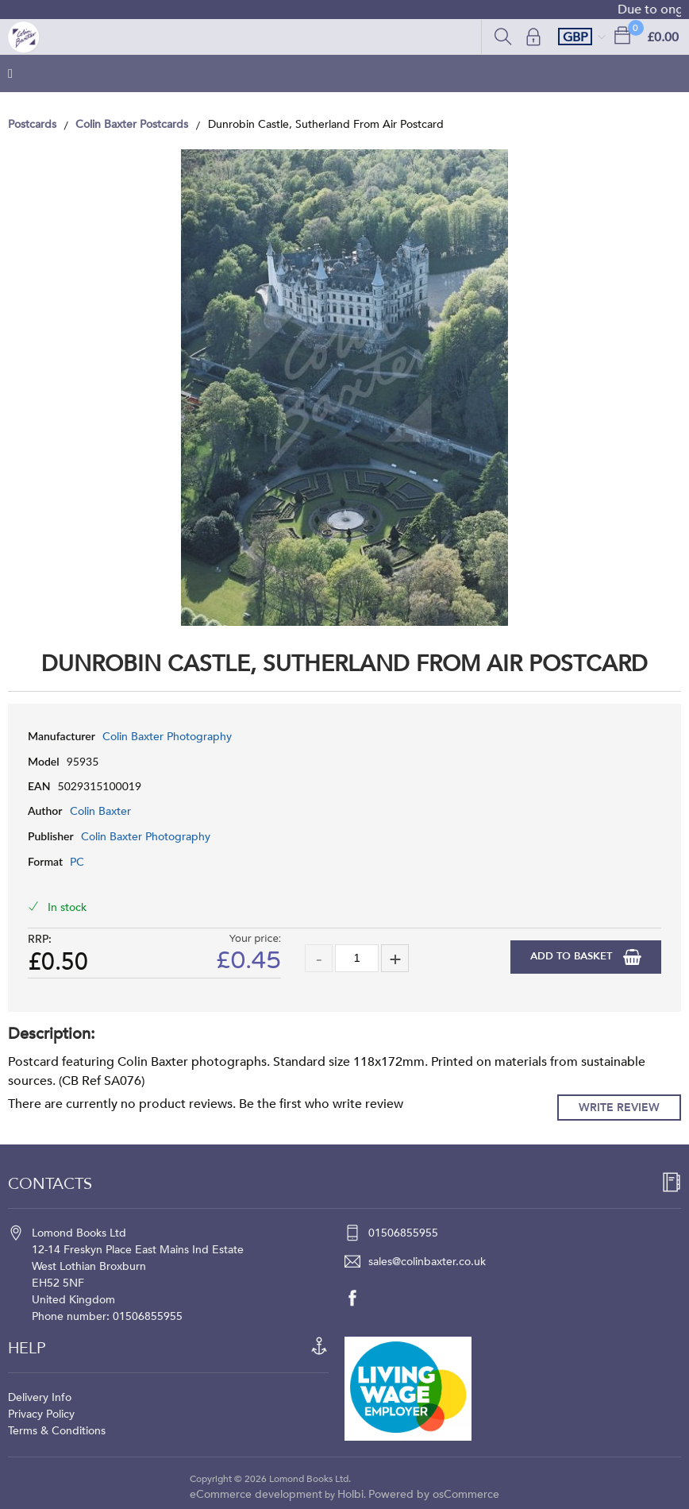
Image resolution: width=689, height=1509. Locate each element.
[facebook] (360, 1298)
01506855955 (403, 1233)
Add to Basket (572, 956)
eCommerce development (256, 1494)
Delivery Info (39, 1397)
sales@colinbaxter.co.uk (427, 1261)
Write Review (619, 1107)
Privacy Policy (41, 1414)
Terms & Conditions (57, 1430)
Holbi (350, 1494)
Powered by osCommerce (433, 1494)
